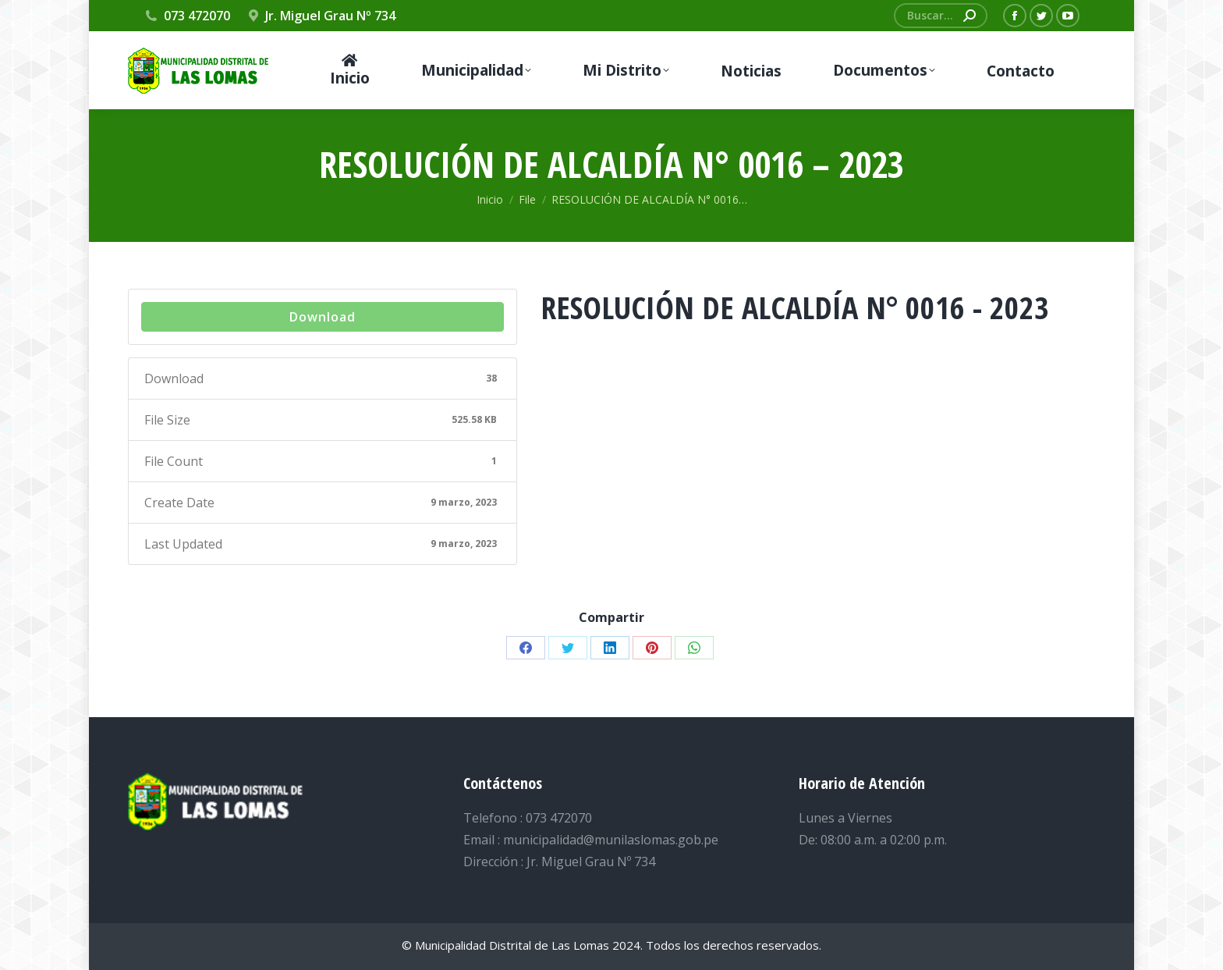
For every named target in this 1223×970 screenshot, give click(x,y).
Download (322, 316)
